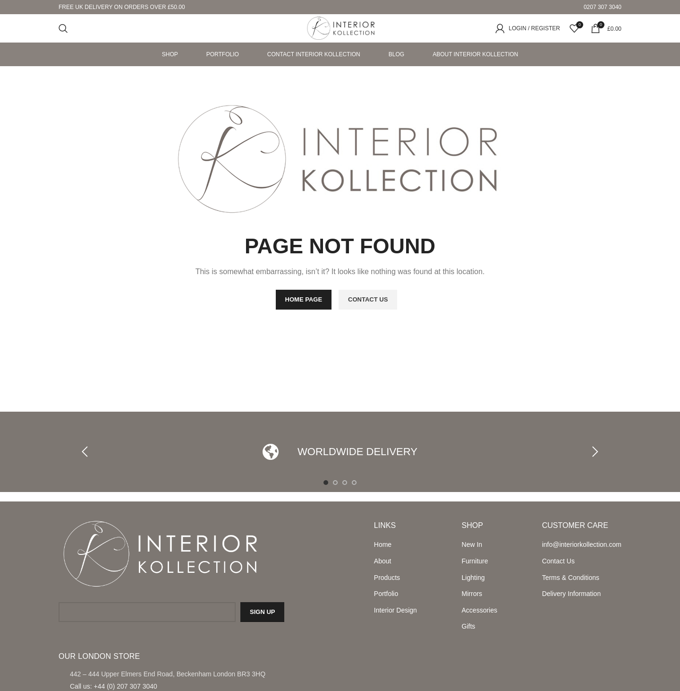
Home (382, 544)
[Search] (63, 28)
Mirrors (472, 593)
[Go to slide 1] (325, 482)
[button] (87, 452)
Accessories (479, 610)
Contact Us (558, 561)
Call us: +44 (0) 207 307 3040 (113, 686)
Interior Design (395, 610)
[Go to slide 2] (335, 482)
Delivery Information (571, 593)
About (382, 561)
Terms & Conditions (570, 577)
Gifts (469, 626)
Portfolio (386, 593)
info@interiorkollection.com (581, 544)
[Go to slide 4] (354, 482)
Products (387, 577)
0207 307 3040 (602, 7)
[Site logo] (340, 28)
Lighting (473, 577)
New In (472, 544)
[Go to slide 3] (344, 482)
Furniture (475, 561)
